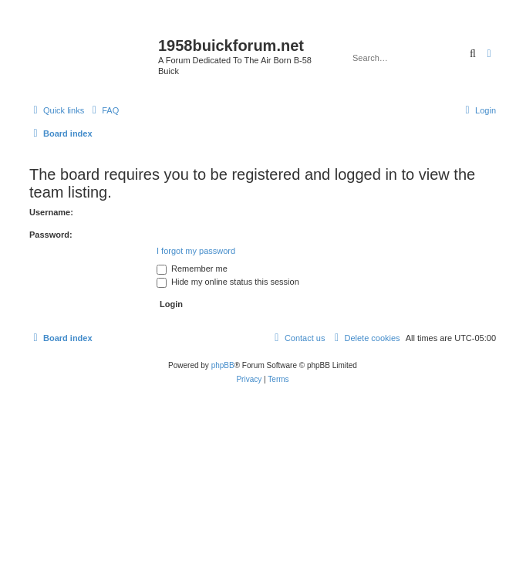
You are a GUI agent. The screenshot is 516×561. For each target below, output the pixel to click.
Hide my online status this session (228, 281)
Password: (51, 234)
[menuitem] (103, 110)
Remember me (192, 268)
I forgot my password (196, 250)
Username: (51, 212)
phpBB (222, 365)
